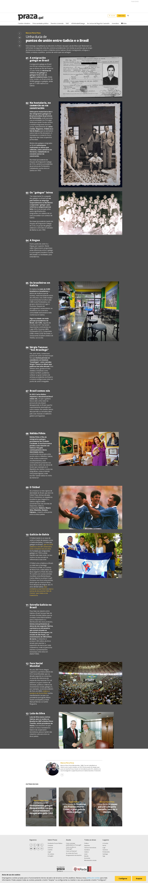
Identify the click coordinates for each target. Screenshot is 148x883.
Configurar (123, 878)
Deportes (87, 845)
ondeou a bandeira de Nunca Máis (39, 692)
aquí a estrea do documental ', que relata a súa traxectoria (41, 592)
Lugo (104, 847)
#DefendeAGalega (78, 23)
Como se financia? (71, 851)
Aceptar (139, 878)
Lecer (86, 854)
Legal (49, 852)
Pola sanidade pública (40, 23)
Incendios (115, 23)
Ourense (105, 850)
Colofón (50, 850)
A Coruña (105, 843)
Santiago (105, 854)
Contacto (50, 845)
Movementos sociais (90, 860)
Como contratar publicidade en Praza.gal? (73, 844)
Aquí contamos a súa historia (38, 588)
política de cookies (93, 878)
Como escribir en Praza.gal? (71, 848)
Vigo (104, 856)
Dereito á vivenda (57, 23)
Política (86, 843)
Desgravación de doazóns (74, 855)
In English (50, 856)
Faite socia (121, 15)
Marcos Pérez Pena (67, 763)
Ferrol (104, 845)
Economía (87, 858)
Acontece (87, 850)
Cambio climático (24, 23)
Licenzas (50, 847)
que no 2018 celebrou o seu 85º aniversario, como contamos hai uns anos (41, 546)
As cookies (51, 854)
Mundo (86, 856)
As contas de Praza (71, 853)
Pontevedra (106, 852)
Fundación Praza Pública (55, 843)
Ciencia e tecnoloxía (90, 847)
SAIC (67, 23)
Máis (125, 23)
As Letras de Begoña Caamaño (98, 23)
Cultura (86, 852)
